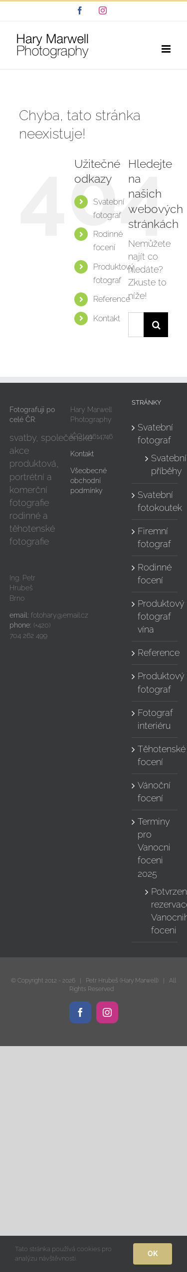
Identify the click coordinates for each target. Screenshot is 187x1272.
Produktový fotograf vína (155, 616)
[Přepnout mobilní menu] (167, 49)
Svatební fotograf (155, 433)
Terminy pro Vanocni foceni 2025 (154, 847)
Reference (111, 299)
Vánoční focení (154, 791)
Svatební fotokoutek (155, 501)
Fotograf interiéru (155, 719)
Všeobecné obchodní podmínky (88, 481)
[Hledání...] (136, 324)
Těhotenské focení (155, 755)
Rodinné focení (155, 573)
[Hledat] (156, 324)
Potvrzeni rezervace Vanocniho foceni (159, 910)
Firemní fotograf (154, 537)
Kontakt (106, 318)
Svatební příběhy (159, 464)
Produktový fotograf (155, 682)
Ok (153, 1254)
